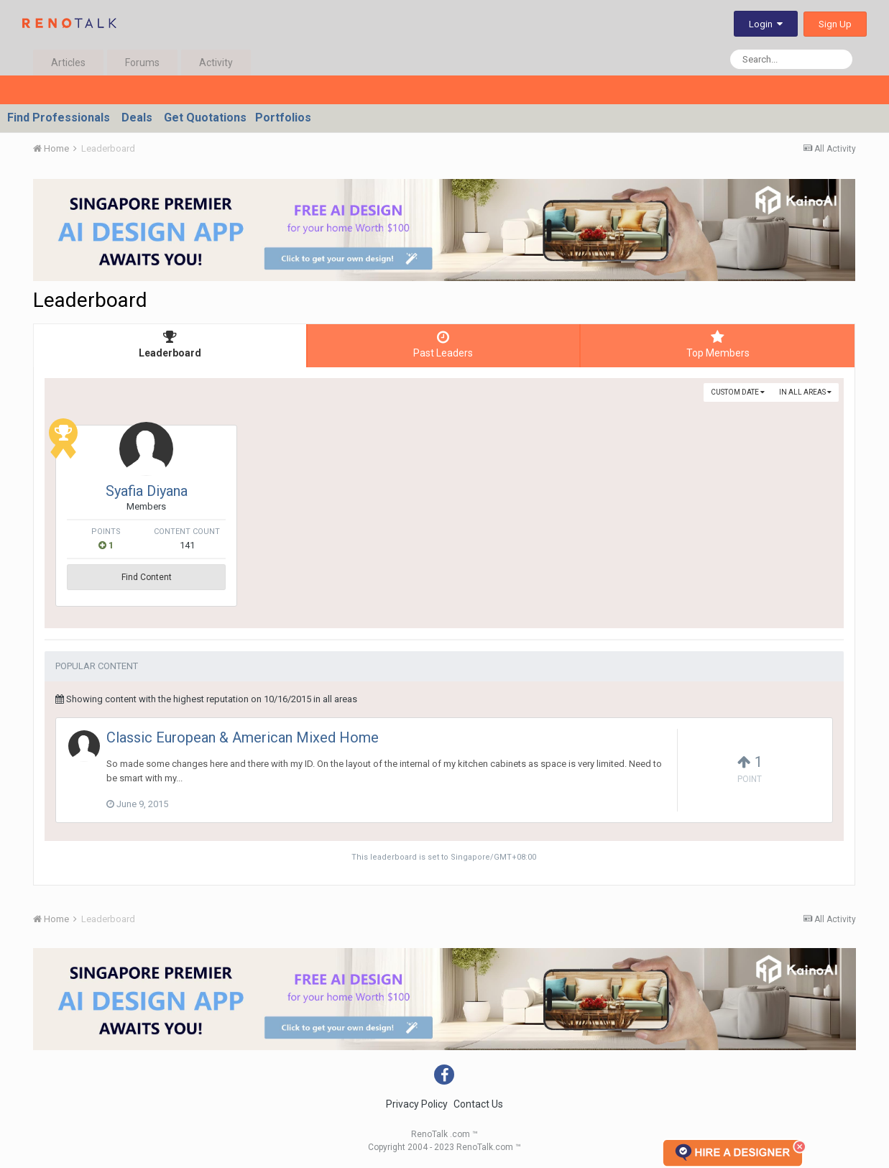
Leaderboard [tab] (170, 344)
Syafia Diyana (147, 491)
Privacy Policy (417, 1104)
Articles (68, 62)
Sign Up (835, 24)
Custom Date (738, 392)
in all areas (805, 392)
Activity (216, 62)
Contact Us (478, 1104)
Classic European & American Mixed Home (242, 737)
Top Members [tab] (717, 344)
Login (766, 24)
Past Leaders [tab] (443, 344)
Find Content (146, 577)
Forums (142, 62)
